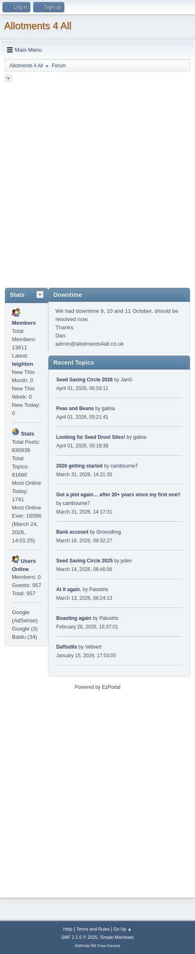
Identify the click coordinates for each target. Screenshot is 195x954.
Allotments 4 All (37, 25)
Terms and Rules (92, 928)
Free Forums (109, 945)
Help (67, 928)
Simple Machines (117, 937)
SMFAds (82, 945)
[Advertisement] (97, 186)
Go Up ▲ (122, 928)
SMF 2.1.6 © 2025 (79, 937)
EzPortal (111, 687)
